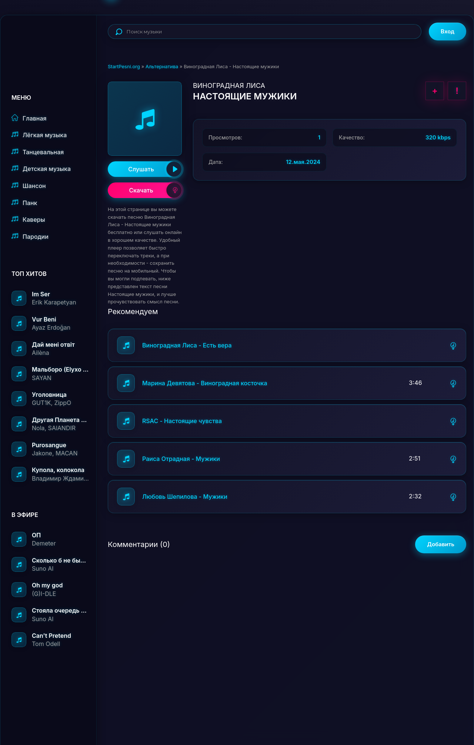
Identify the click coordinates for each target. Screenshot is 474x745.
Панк (24, 203)
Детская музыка (41, 168)
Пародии (30, 236)
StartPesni (54, 39)
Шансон (28, 185)
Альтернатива (162, 66)
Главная (29, 118)
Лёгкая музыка (39, 135)
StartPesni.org (124, 66)
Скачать (155, 190)
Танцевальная (37, 152)
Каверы (28, 219)
